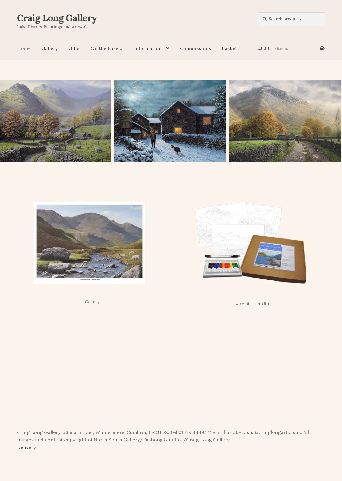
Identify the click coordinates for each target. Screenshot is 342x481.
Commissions (195, 48)
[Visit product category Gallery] (89, 249)
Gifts (74, 48)
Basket (229, 48)
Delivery (26, 447)
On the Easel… (107, 48)
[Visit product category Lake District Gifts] (250, 249)
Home (24, 48)
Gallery (49, 48)
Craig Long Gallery (57, 18)
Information (148, 48)
